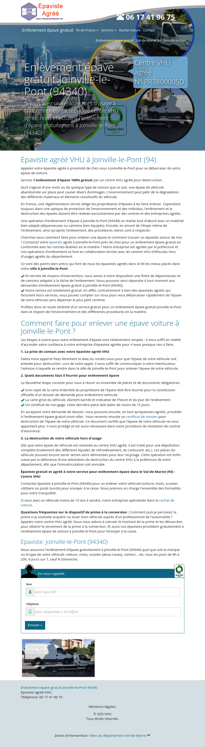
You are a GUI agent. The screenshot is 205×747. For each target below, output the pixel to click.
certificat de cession (142, 416)
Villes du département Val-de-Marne (120, 735)
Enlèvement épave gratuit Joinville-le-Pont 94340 (59, 687)
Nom (29, 584)
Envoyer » (35, 625)
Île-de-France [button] (87, 30)
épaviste (55, 242)
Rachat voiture (129, 30)
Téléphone (32, 604)
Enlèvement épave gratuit (48, 30)
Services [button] (108, 30)
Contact (149, 30)
